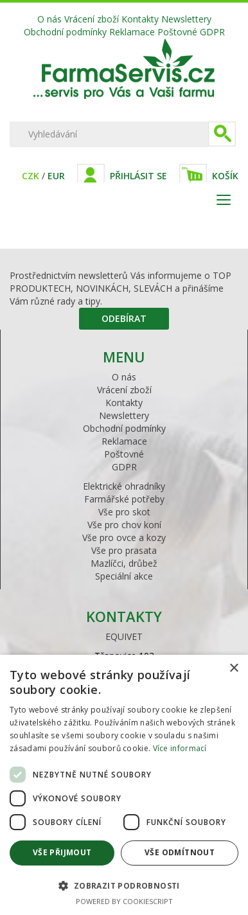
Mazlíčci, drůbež (124, 563)
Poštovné (177, 32)
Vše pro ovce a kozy (124, 537)
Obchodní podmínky (65, 32)
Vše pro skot (124, 512)
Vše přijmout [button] (62, 852)
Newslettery (186, 19)
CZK (30, 176)
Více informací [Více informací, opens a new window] (180, 748)
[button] (124, 885)
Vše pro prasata (124, 550)
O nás (49, 19)
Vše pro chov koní (124, 525)
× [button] (233, 668)
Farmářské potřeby (124, 499)
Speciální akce (124, 576)
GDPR (212, 32)
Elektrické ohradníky (124, 486)
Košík (225, 176)
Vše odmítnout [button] (180, 852)
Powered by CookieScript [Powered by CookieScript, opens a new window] (124, 901)
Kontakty (140, 19)
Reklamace (132, 32)
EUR (56, 176)
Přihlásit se (138, 176)
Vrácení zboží (91, 19)
